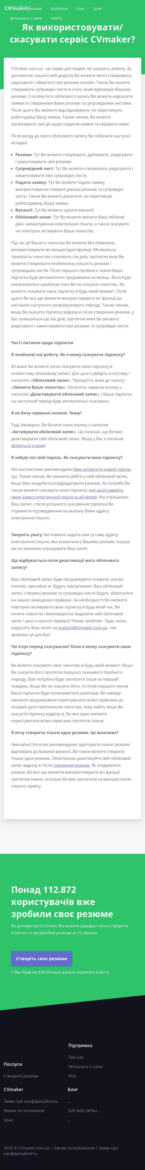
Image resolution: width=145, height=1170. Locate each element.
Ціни (97, 8)
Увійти (57, 18)
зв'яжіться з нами (28, 445)
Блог (80, 8)
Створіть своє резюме (41, 958)
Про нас (76, 1057)
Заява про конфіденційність (31, 1101)
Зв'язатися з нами (26, 18)
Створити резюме (21, 1076)
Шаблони (59, 8)
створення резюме (71, 765)
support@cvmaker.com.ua (82, 627)
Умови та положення (24, 1110)
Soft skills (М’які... (84, 1110)
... (69, 1101)
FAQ (72, 1076)
